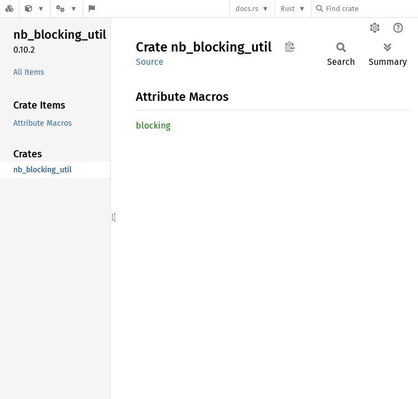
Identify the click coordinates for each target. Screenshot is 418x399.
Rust (288, 8)
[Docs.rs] (9, 8)
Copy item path (290, 46)
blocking (153, 125)
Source (150, 62)
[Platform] (66, 8)
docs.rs (247, 8)
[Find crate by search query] (371, 8)
